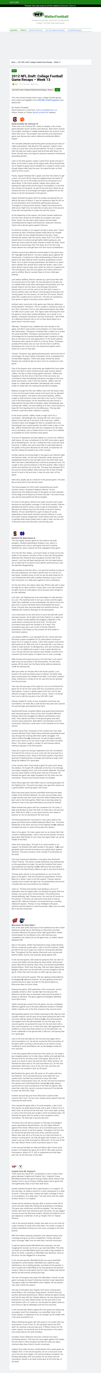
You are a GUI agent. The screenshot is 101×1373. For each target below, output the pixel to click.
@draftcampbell (39, 113)
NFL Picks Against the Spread (55, 30)
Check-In (72, 6)
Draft (14, 71)
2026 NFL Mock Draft (35, 30)
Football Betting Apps (75, 30)
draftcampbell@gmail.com (46, 110)
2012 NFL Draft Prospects (48, 100)
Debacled (64, 6)
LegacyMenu (14, 30)
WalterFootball (56, 16)
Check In (23, 30)
